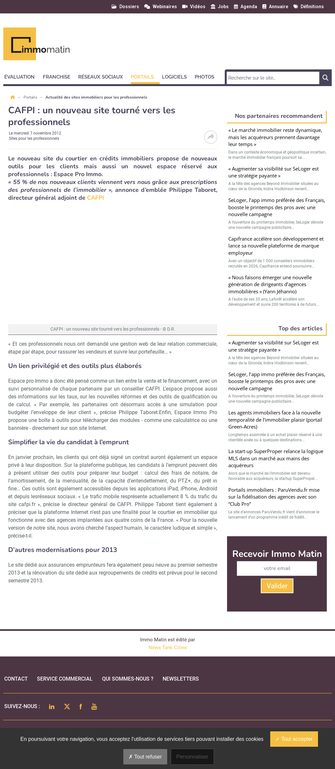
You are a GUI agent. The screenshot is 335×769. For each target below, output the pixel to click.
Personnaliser (192, 757)
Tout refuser (145, 757)
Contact (16, 679)
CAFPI (95, 198)
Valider (277, 586)
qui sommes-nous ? (127, 679)
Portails (31, 97)
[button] (22, 76)
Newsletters (181, 679)
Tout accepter (293, 739)
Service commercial (65, 679)
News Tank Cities (168, 647)
